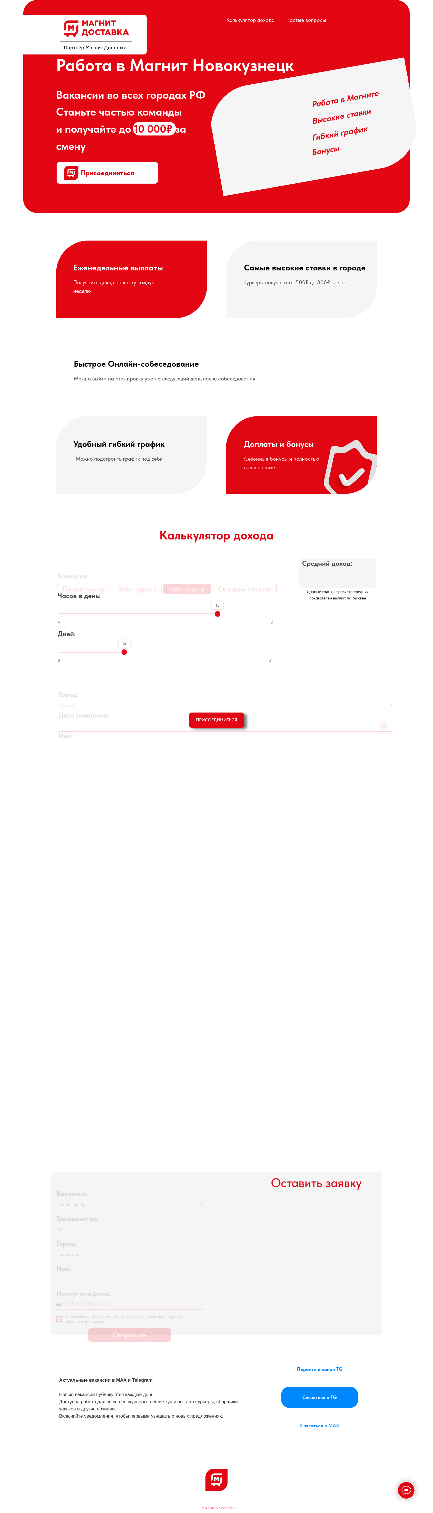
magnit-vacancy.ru (219, 1508)
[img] (96, 35)
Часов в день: (79, 602)
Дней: (67, 640)
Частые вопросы (306, 20)
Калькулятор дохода (250, 20)
